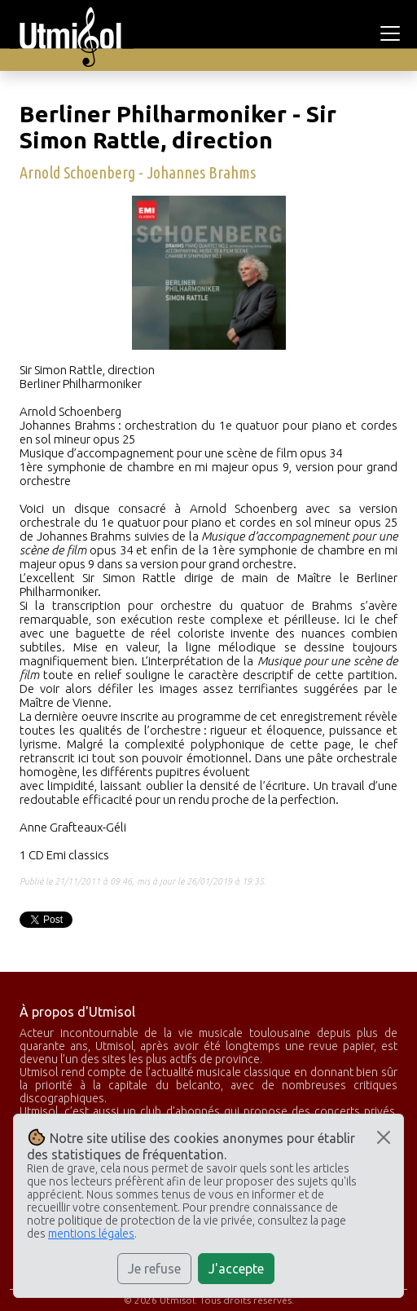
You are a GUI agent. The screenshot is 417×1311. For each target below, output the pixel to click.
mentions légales (91, 1233)
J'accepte (236, 1268)
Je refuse (154, 1268)
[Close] (383, 1137)
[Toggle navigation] (392, 33)
